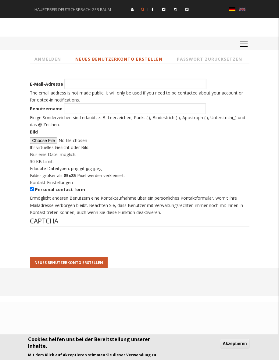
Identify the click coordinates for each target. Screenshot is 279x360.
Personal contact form (60, 189)
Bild (34, 132)
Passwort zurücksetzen (209, 59)
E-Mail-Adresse (46, 84)
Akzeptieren (235, 343)
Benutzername (46, 109)
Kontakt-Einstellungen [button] (51, 182)
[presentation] (76, 245)
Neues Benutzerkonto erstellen (119, 59)
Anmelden (47, 59)
